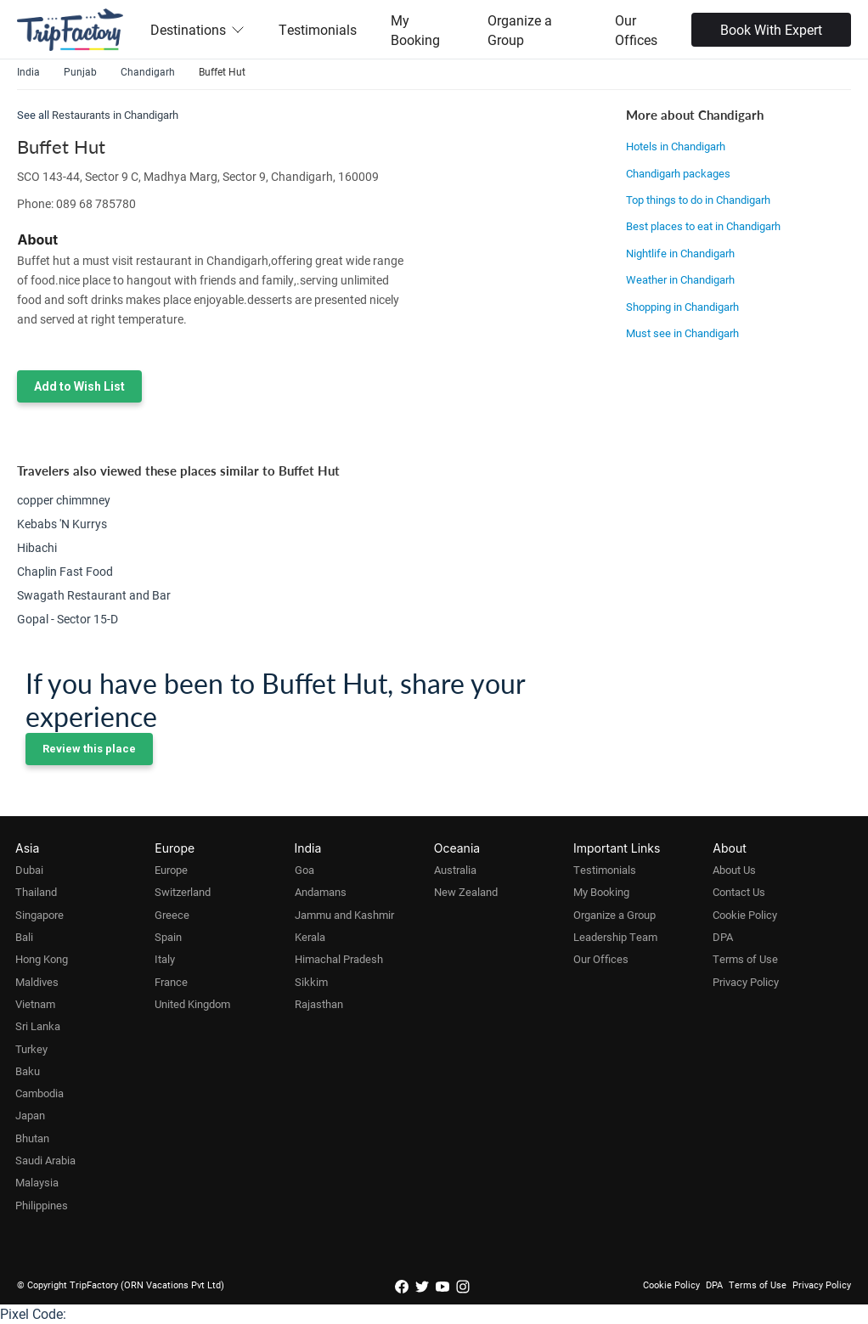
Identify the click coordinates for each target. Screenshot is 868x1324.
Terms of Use (745, 958)
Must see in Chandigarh (682, 333)
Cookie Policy (745, 914)
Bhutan (32, 1138)
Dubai (29, 869)
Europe (171, 869)
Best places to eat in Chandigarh (703, 226)
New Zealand (466, 891)
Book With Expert (771, 29)
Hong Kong (41, 958)
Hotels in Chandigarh (675, 146)
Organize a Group (520, 29)
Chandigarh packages (678, 173)
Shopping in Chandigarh (682, 306)
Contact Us (739, 891)
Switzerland (183, 891)
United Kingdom (192, 1003)
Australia (455, 869)
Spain (168, 936)
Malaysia (37, 1182)
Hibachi (37, 547)
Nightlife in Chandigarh (680, 253)
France (171, 981)
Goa (304, 869)
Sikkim (311, 981)
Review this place (89, 748)
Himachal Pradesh (339, 958)
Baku (27, 1071)
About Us (734, 869)
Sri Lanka (37, 1026)
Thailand (36, 891)
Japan (30, 1115)
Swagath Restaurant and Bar (94, 595)
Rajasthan (319, 1003)
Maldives (37, 981)
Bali (24, 936)
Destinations (197, 29)
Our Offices (636, 29)
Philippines (41, 1205)
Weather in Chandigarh (680, 279)
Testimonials (318, 29)
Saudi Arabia (45, 1160)
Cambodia (39, 1093)
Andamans (321, 891)
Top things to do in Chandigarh (698, 199)
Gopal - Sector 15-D (67, 619)
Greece (172, 914)
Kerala (310, 936)
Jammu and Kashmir (344, 914)
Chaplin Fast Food (65, 571)
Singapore (39, 914)
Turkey (31, 1048)
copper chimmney (63, 500)
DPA (723, 936)
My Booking (415, 29)
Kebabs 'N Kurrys (62, 524)
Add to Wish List (79, 386)
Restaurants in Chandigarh (115, 114)
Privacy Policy (746, 981)
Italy (165, 958)
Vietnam (35, 1003)
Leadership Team (615, 936)
